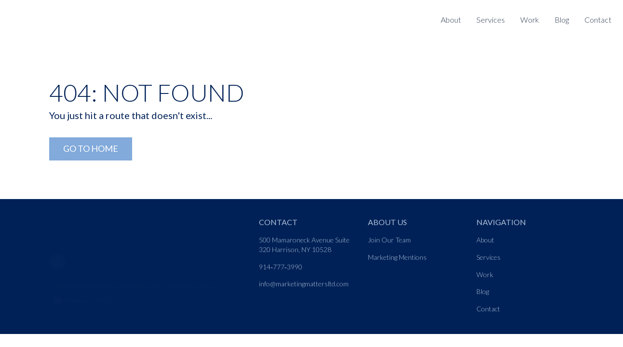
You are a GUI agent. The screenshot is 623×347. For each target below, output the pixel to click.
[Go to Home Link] (90, 149)
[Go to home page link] (91, 222)
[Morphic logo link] (148, 296)
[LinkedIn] (61, 256)
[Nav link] (490, 20)
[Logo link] (62, 12)
